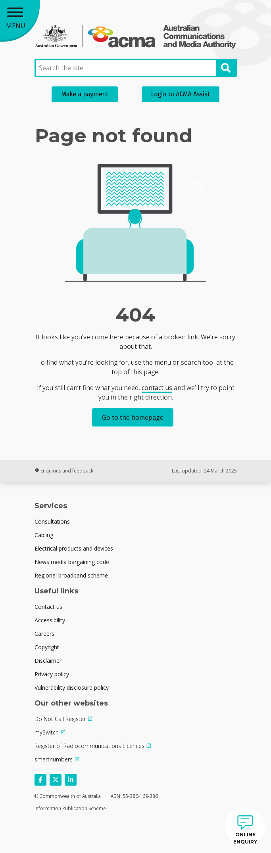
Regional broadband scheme (71, 575)
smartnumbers (54, 759)
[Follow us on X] (56, 780)
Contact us (48, 606)
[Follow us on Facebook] (40, 780)
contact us (157, 387)
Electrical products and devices (74, 548)
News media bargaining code (72, 562)
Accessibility (50, 620)
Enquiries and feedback (64, 470)
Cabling (44, 535)
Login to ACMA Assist (180, 94)
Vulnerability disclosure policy (72, 687)
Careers (44, 633)
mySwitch (47, 732)
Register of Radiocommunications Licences (89, 746)
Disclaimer (48, 660)
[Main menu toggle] (20, 20)
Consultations (52, 521)
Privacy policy (52, 674)
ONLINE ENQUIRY (245, 838)
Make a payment (84, 94)
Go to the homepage (132, 417)
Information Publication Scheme (70, 808)
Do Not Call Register (60, 719)
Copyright (47, 647)
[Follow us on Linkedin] (71, 780)
